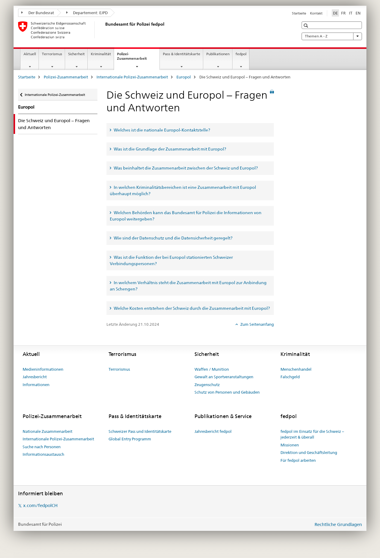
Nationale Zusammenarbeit (47, 431)
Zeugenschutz (207, 384)
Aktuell (30, 54)
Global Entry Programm (130, 438)
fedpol (241, 54)
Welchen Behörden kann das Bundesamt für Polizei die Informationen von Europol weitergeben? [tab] (185, 215)
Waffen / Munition (212, 369)
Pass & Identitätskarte (181, 54)
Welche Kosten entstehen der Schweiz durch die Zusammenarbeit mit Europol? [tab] (191, 308)
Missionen (289, 444)
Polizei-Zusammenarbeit (138, 58)
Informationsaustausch (43, 454)
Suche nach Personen (42, 446)
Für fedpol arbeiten (298, 460)
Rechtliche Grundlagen (338, 524)
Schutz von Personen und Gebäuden (227, 392)
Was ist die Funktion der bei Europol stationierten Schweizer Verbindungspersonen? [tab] (171, 260)
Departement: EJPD (87, 12)
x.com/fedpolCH (40, 505)
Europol (183, 77)
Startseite (299, 13)
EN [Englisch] (358, 13)
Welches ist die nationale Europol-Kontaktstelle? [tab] (161, 130)
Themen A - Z (332, 36)
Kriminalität (101, 54)
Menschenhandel (296, 369)
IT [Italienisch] (350, 13)
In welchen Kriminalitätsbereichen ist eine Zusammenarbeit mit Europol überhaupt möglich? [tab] (183, 190)
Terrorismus (52, 54)
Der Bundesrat (37, 12)
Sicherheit (76, 54)
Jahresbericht (35, 376)
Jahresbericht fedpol (213, 431)
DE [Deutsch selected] (335, 13)
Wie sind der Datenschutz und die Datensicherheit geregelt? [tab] (173, 238)
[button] (306, 25)
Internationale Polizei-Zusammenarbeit (132, 77)
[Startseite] (104, 29)
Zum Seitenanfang (256, 324)
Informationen (36, 384)
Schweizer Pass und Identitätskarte (140, 431)
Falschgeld (290, 376)
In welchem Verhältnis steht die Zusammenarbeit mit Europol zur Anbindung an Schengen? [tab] (188, 285)
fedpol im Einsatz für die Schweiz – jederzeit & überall (312, 434)
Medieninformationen (43, 369)
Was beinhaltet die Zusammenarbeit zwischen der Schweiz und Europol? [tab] (185, 168)
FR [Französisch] (343, 13)
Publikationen (218, 54)
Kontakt (316, 13)
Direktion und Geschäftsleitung (308, 452)
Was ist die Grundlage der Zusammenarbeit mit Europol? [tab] (169, 149)
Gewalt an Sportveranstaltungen (224, 376)
